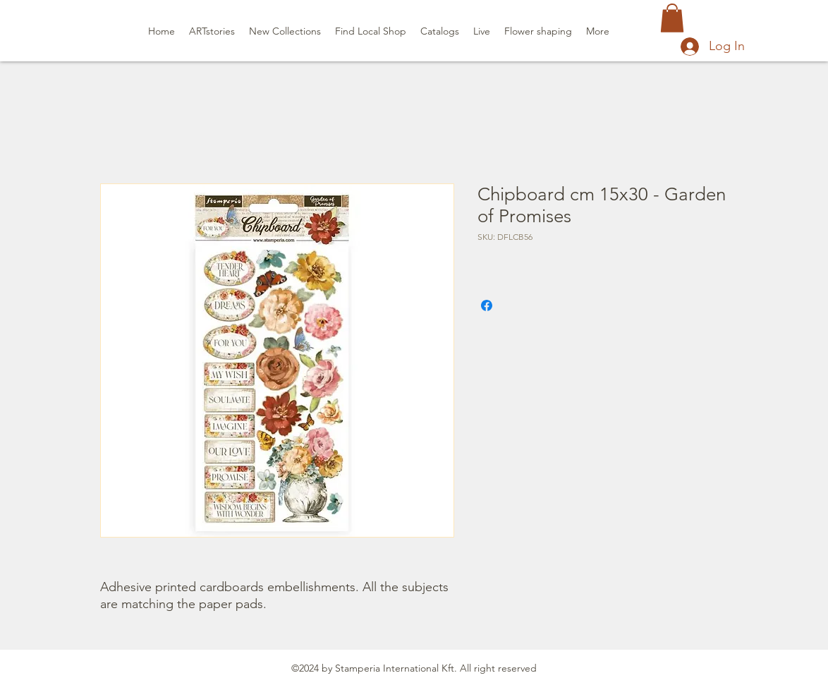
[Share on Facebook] (486, 305)
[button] (672, 18)
